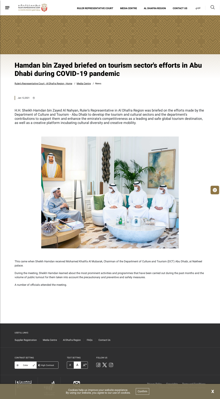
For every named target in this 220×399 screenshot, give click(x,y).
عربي (198, 7)
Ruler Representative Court (95, 8)
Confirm (142, 391)
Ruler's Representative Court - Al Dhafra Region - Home (43, 83)
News (98, 83)
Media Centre (128, 8)
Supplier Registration (26, 340)
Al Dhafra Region (155, 8)
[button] (215, 190)
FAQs (89, 340)
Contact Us (180, 8)
